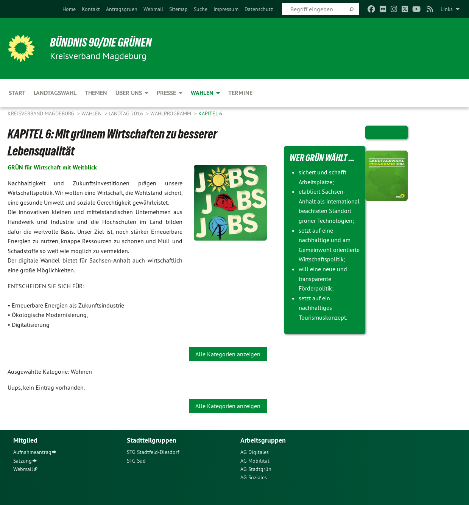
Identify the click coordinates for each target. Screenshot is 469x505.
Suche (200, 9)
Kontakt (91, 9)
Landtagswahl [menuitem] (55, 93)
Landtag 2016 (127, 113)
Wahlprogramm (171, 113)
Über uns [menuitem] (128, 93)
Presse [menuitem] (166, 93)
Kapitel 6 (210, 113)
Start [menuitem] (17, 93)
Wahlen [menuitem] (202, 93)
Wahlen (92, 113)
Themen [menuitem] (96, 93)
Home (69, 9)
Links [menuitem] (447, 9)
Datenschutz (259, 9)
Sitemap (178, 9)
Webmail (153, 9)
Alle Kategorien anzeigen (227, 354)
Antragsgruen (121, 9)
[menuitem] (69, 9)
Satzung (22, 460)
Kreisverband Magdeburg (42, 113)
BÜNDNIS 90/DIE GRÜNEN (101, 42)
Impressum (225, 9)
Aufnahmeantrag (32, 452)
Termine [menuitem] (240, 93)
